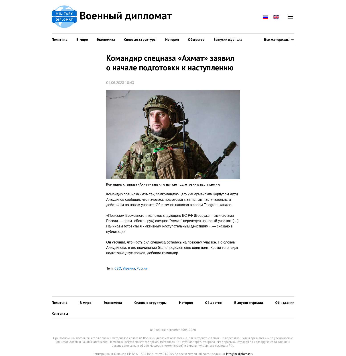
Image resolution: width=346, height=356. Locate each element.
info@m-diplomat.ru (239, 354)
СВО (117, 268)
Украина (129, 268)
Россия (141, 268)
